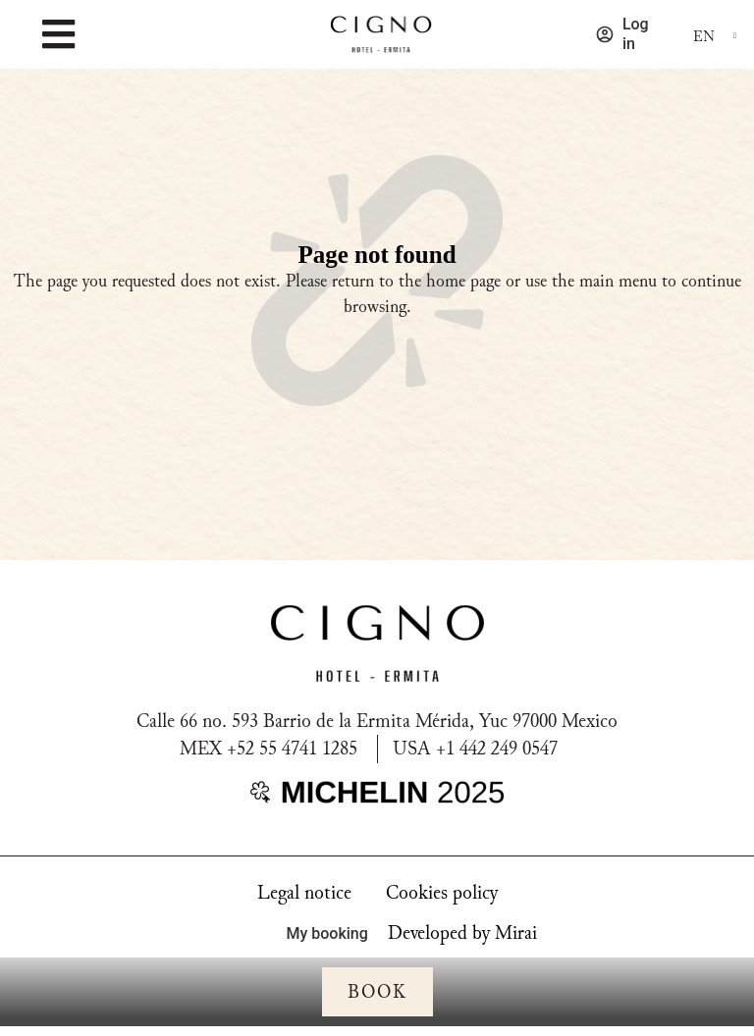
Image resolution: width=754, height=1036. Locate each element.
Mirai (516, 933)
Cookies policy (442, 893)
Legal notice (304, 893)
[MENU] (58, 34)
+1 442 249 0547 (497, 748)
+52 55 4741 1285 (292, 748)
